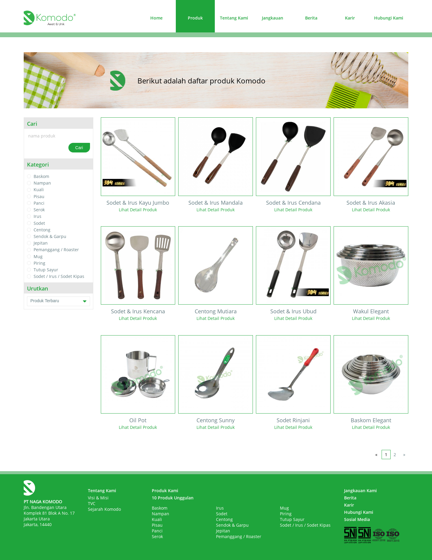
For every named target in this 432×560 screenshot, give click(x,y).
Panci (39, 203)
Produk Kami (165, 490)
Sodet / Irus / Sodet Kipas (59, 276)
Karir (350, 18)
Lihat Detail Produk (138, 209)
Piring (39, 263)
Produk (195, 18)
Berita (311, 18)
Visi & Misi (98, 498)
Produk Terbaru (58, 301)
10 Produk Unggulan (173, 498)
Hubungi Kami (388, 18)
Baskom (41, 176)
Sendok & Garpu (50, 236)
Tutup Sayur (46, 269)
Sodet (39, 223)
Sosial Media (357, 519)
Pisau (39, 196)
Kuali (39, 190)
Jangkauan (272, 18)
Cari (79, 147)
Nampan (42, 183)
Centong (42, 230)
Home (156, 18)
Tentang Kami (234, 18)
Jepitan (41, 243)
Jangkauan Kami (360, 490)
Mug (38, 256)
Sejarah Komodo (104, 509)
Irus (37, 216)
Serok (39, 209)
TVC (91, 503)
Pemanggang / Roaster (56, 250)
